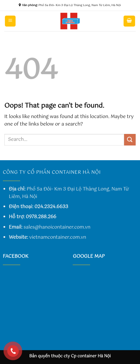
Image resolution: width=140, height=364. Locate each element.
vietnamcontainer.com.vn (57, 237)
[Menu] (10, 21)
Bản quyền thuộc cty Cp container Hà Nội (70, 356)
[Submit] (130, 139)
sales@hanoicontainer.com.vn (57, 227)
